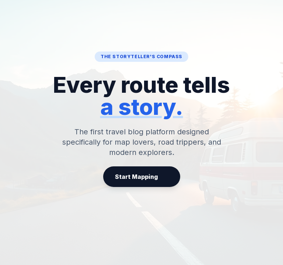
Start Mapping (141, 176)
